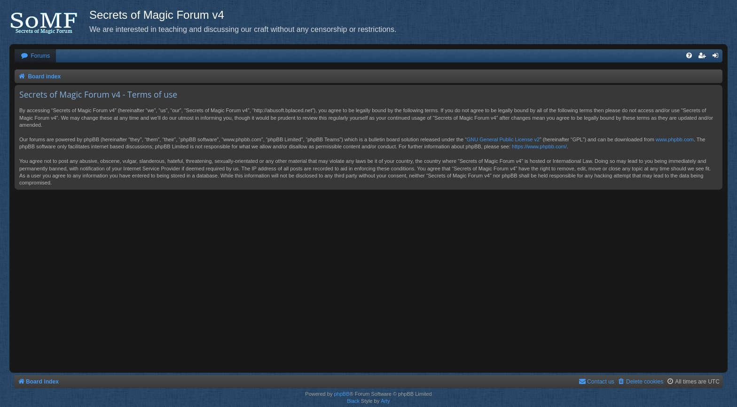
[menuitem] (35, 56)
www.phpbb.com (675, 139)
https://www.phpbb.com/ (539, 146)
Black (353, 401)
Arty (385, 401)
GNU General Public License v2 (503, 139)
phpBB (341, 394)
